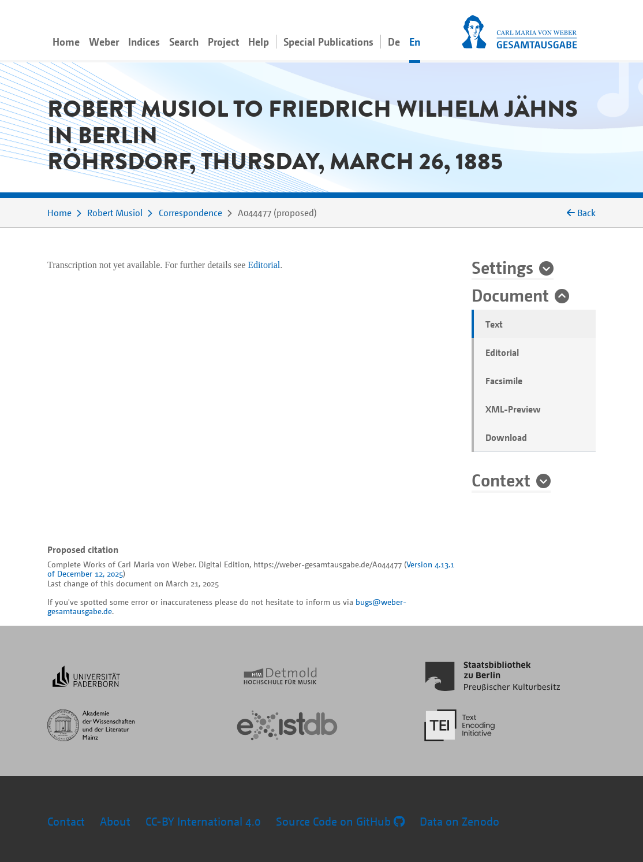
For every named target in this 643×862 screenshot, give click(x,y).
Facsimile (503, 381)
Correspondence (190, 212)
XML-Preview (513, 409)
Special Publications (328, 41)
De (394, 41)
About (115, 821)
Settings (502, 267)
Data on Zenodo (459, 821)
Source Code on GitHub (340, 821)
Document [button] (510, 295)
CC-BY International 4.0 (203, 821)
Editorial (502, 352)
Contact (66, 821)
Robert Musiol (115, 212)
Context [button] (501, 480)
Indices (144, 41)
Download (506, 437)
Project (223, 41)
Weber (104, 41)
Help (258, 41)
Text (494, 324)
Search (184, 41)
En (414, 41)
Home (66, 41)
